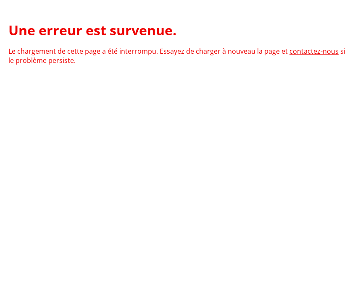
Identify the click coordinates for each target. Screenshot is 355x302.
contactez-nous (314, 51)
